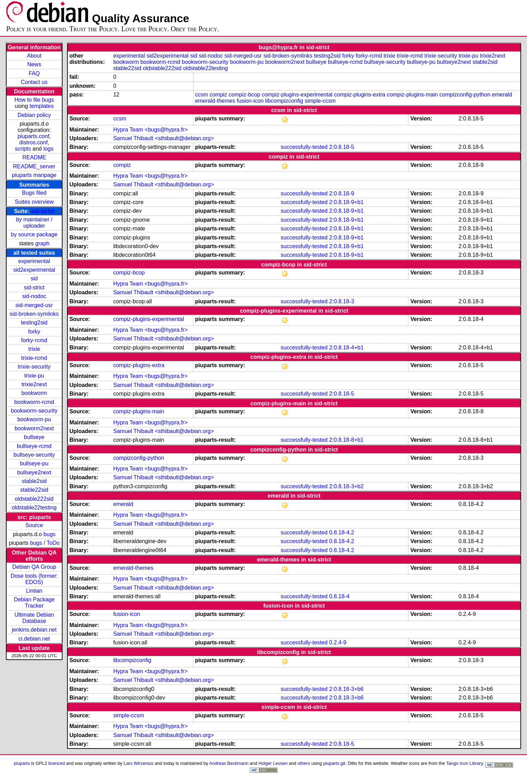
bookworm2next (34, 428)
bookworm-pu (34, 419)
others (303, 763)
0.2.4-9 (337, 642)
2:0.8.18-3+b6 (346, 689)
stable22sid (34, 490)
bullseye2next (34, 472)
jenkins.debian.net (34, 630)
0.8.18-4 (339, 596)
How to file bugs (34, 100)
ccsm (201, 95)
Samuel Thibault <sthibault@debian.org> (163, 138)
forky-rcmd (34, 340)
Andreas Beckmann (228, 763)
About (34, 56)
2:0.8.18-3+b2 (346, 486)
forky (34, 332)
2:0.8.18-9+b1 (346, 202)
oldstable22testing (34, 507)
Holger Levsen (273, 763)
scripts (23, 149)
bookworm (34, 393)
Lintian (34, 591)
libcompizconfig (284, 101)
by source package (34, 234)
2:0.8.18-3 (341, 301)
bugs (49, 534)
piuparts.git (334, 763)
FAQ (34, 73)
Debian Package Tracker (34, 603)
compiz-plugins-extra (360, 95)
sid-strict (43, 211)
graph (42, 243)
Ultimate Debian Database (34, 618)
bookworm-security (34, 411)
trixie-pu (34, 376)
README (34, 157)
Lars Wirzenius (139, 763)
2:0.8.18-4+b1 (346, 347)
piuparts (22, 763)
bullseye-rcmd (34, 446)
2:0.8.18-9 (341, 193)
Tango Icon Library (464, 763)
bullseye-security (34, 455)
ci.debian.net (34, 639)
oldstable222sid (34, 499)
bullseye (34, 437)
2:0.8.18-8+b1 (346, 440)
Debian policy (34, 115)
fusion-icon (250, 101)
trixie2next (34, 384)
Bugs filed (34, 193)
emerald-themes (215, 101)
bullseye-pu (34, 463)
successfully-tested (304, 147)
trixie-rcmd (34, 358)
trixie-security (34, 367)
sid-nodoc (34, 296)
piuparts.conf (33, 136)
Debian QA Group (34, 567)
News (34, 64)
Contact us (34, 82)
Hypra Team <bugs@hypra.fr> (150, 130)
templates (41, 106)
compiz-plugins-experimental (297, 95)
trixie (34, 349)
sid (34, 278)
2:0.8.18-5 (341, 147)
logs (48, 149)
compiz (218, 95)
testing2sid (34, 322)
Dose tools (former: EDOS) (34, 579)
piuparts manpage (34, 175)
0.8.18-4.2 (341, 532)
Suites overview (34, 202)
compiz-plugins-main (412, 95)
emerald (502, 95)
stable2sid (34, 481)
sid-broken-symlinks (34, 314)
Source (34, 525)
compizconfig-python (465, 95)
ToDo (53, 543)
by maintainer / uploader (34, 223)
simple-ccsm (320, 101)
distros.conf (33, 142)
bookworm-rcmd (34, 402)
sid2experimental (34, 270)
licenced (56, 763)
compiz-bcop (244, 95)
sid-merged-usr (34, 305)
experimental (34, 261)
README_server (34, 166)
